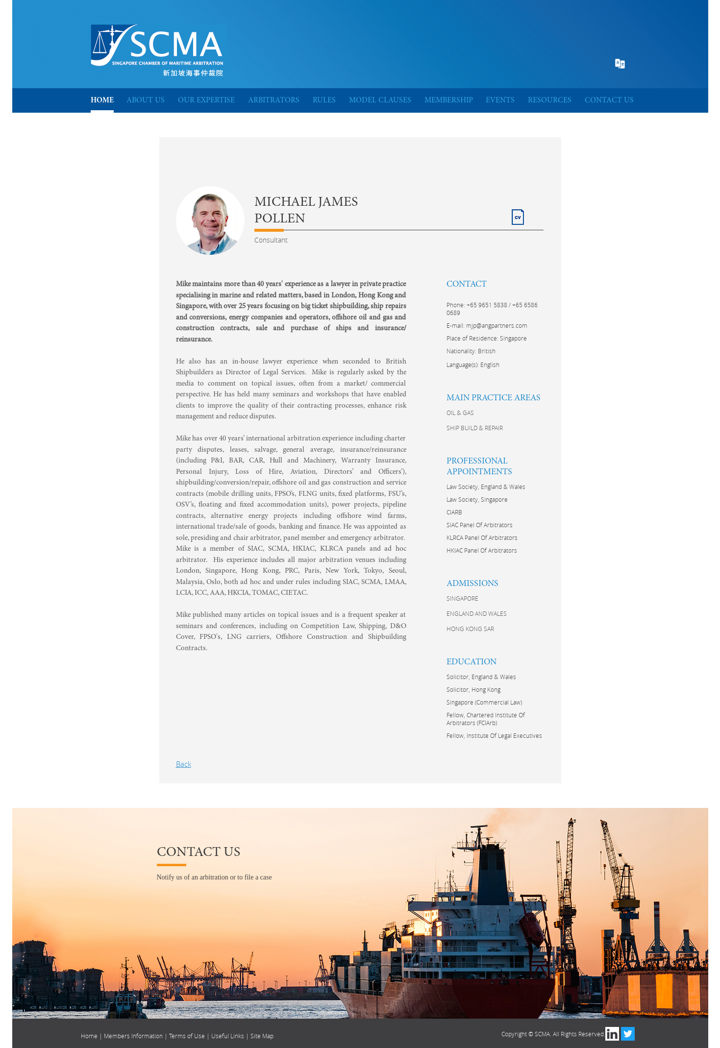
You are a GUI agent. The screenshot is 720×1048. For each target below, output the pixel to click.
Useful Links (227, 1036)
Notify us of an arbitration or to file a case (214, 877)
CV (516, 213)
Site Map (261, 1036)
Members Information (133, 1036)
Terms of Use (187, 1036)
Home (89, 1036)
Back (183, 764)
